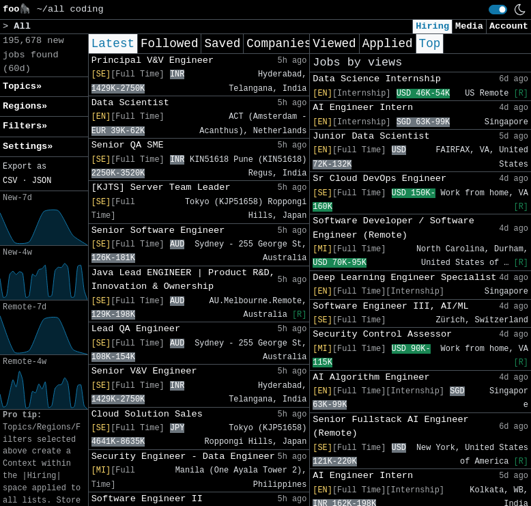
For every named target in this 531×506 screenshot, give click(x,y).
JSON (42, 181)
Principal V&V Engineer (152, 60)
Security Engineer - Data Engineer (183, 456)
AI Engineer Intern (363, 107)
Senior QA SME (127, 145)
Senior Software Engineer (158, 230)
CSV (10, 181)
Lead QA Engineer (136, 329)
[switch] (498, 9)
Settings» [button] (28, 146)
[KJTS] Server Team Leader (161, 187)
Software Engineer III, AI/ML (390, 306)
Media (469, 26)
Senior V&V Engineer (144, 371)
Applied (387, 44)
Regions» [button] (25, 106)
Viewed (334, 44)
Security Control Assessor (382, 334)
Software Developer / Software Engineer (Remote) (393, 228)
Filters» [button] (25, 126)
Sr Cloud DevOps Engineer (379, 178)
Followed (169, 44)
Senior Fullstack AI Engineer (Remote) (390, 426)
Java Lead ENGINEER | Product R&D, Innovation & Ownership (183, 280)
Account (508, 26)
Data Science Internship (377, 79)
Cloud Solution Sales (147, 414)
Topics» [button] (22, 86)
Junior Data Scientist (371, 136)
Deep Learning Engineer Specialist (404, 277)
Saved (222, 44)
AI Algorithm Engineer (371, 377)
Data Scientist (130, 103)
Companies (278, 44)
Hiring (432, 26)
